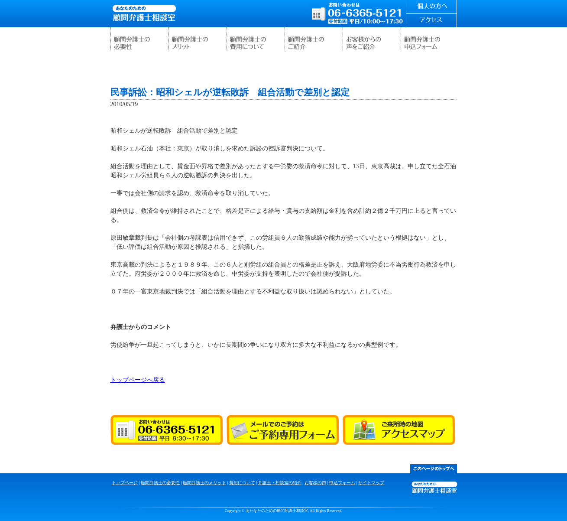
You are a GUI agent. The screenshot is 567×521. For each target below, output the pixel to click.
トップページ (125, 482)
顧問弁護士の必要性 (139, 39)
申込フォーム (430, 39)
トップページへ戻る (137, 380)
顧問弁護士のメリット (197, 39)
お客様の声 (372, 39)
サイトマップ (371, 482)
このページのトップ (433, 468)
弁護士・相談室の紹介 (314, 39)
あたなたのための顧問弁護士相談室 (144, 13)
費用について (256, 39)
